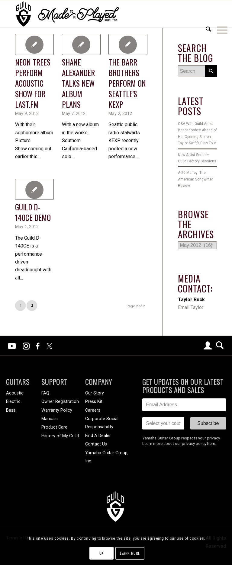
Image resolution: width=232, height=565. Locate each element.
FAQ (45, 393)
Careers (92, 410)
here (211, 443)
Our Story (94, 393)
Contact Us (96, 444)
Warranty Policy (56, 410)
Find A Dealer (98, 435)
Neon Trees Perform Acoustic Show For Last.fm (32, 83)
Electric (13, 401)
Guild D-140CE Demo (33, 212)
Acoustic (15, 393)
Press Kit (93, 401)
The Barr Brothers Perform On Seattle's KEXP (127, 83)
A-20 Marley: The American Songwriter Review (195, 179)
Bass (10, 410)
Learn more (130, 553)
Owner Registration (60, 401)
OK (101, 553)
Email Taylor (190, 307)
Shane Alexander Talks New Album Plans (78, 83)
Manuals (49, 418)
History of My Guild (60, 436)
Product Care (54, 427)
